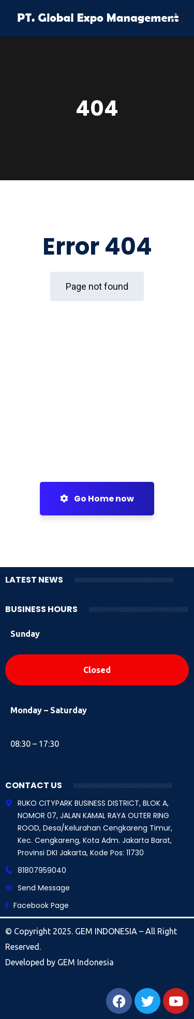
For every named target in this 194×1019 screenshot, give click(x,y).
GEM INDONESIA (107, 931)
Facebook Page (41, 905)
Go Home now (97, 499)
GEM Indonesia (85, 962)
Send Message (44, 888)
